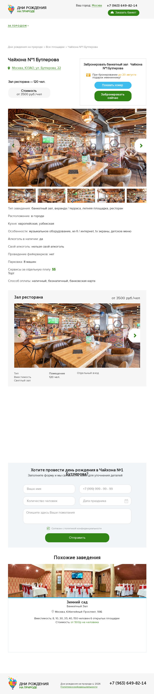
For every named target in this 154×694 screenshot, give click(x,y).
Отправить (77, 526)
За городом (17, 26)
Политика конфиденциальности (79, 690)
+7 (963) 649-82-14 (122, 5)
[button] (14, 135)
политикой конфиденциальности (83, 517)
